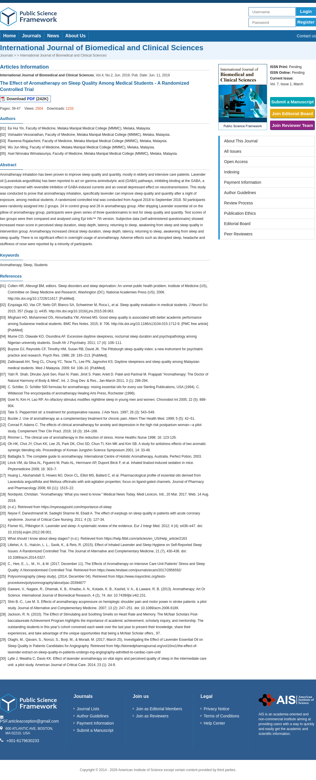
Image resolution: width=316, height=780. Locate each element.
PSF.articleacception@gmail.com (29, 721)
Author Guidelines (240, 192)
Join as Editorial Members (159, 709)
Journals (31, 35)
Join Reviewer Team (292, 125)
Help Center (214, 723)
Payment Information (242, 182)
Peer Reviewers (238, 234)
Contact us (306, 36)
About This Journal (240, 141)
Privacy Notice (216, 709)
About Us (75, 35)
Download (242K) (27, 98)
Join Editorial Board (292, 113)
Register (306, 22)
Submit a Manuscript (292, 101)
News (53, 35)
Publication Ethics (240, 213)
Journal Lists (88, 709)
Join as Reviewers (152, 716)
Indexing (231, 172)
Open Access (236, 161)
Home (9, 35)
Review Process (238, 203)
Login (306, 11)
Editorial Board (237, 223)
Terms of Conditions (221, 716)
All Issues (232, 151)
